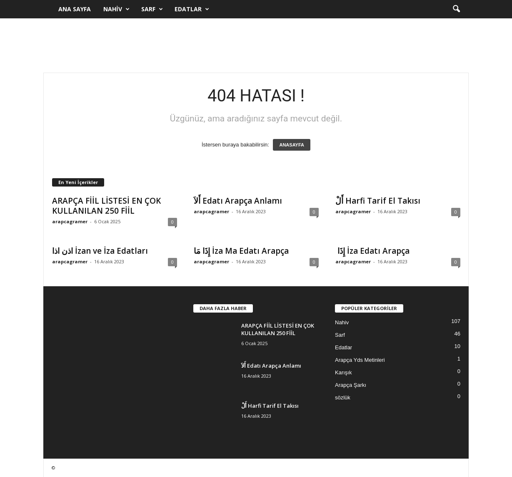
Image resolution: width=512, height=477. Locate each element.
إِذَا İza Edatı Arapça (372, 250)
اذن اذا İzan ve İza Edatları (100, 250)
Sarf (152, 9)
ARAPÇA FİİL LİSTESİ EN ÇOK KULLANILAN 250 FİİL (106, 205)
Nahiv (116, 9)
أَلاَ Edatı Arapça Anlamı (238, 200)
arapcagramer (69, 221)
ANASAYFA (291, 144)
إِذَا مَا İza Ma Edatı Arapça (241, 250)
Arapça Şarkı (350, 385)
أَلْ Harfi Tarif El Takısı (377, 200)
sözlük (342, 397)
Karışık (343, 372)
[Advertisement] (256, 45)
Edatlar (192, 9)
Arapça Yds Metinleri (360, 360)
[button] (456, 9)
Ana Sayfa (74, 9)
